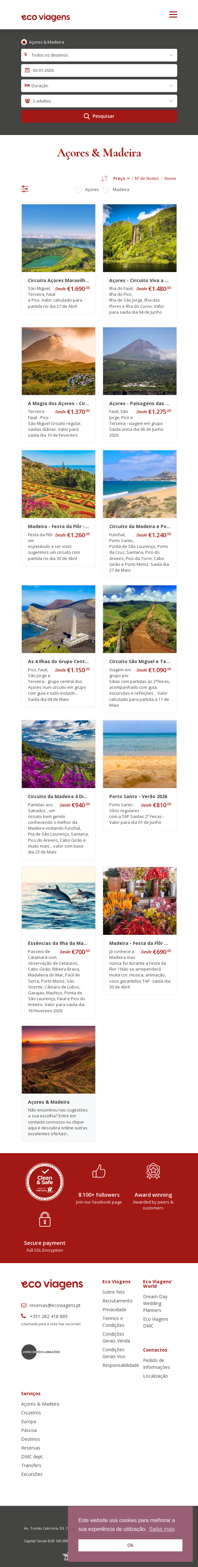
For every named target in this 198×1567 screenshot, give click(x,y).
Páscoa (29, 1430)
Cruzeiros (31, 1413)
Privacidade (114, 1309)
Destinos (30, 1439)
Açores (92, 189)
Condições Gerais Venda (116, 1337)
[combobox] (99, 55)
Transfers (31, 1465)
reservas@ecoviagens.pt (51, 1305)
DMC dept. (32, 1456)
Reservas (30, 1448)
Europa (28, 1421)
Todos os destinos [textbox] (50, 55)
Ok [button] (130, 1545)
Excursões (32, 1474)
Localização (155, 1376)
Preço (119, 178)
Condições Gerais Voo (113, 1352)
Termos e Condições (113, 1321)
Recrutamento (117, 1301)
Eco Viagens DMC (155, 1322)
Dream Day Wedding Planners (155, 1303)
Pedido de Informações (156, 1363)
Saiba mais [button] (162, 1529)
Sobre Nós (113, 1292)
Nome (170, 178)
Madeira (121, 189)
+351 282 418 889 (44, 1316)
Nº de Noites (147, 178)
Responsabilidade (120, 1365)
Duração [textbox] (40, 86)
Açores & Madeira (46, 42)
